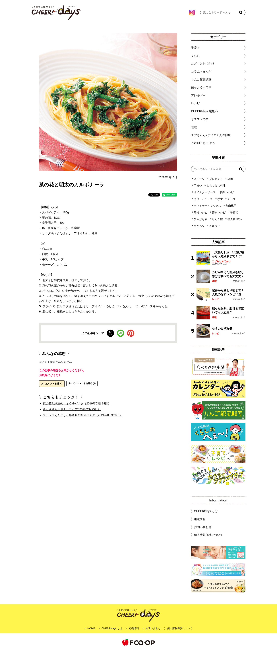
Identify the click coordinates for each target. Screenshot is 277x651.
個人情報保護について (208, 534)
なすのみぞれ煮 (222, 328)
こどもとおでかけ (221, 261)
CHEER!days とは (206, 511)
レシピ (215, 299)
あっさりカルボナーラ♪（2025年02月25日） (72, 409)
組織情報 (200, 519)
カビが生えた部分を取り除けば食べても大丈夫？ (228, 274)
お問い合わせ (202, 526)
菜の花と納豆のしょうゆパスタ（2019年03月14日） (77, 403)
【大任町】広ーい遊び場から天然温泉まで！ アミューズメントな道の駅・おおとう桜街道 (228, 255)
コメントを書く (52, 383)
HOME (91, 628)
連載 (194, 127)
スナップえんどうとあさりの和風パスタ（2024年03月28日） (82, 415)
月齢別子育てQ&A (203, 142)
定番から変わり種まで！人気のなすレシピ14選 (228, 292)
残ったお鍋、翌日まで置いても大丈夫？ (228, 310)
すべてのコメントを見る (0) (82, 383)
